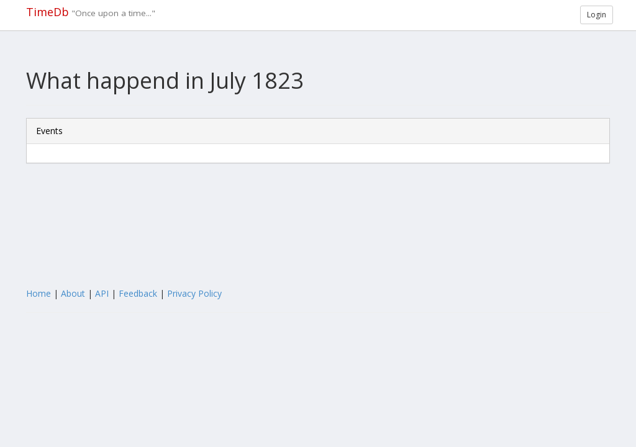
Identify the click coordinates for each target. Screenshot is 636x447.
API (102, 293)
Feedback (138, 293)
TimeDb (47, 11)
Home (38, 293)
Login (596, 14)
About (73, 293)
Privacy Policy (194, 293)
